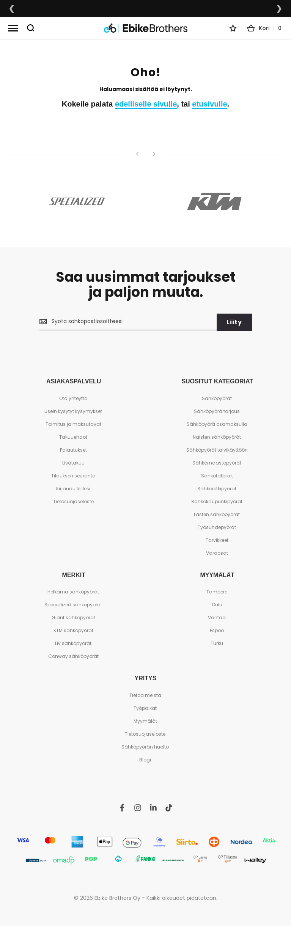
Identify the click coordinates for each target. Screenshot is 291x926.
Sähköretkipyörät (216, 488)
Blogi (145, 759)
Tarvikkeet (217, 539)
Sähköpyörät (217, 397)
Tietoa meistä (145, 694)
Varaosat (217, 552)
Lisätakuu (73, 462)
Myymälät (145, 720)
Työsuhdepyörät (217, 526)
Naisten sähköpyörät (217, 436)
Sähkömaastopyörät (216, 462)
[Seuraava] (154, 154)
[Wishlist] (233, 28)
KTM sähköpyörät (73, 630)
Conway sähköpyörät (73, 656)
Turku (217, 643)
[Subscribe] (234, 322)
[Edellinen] (137, 154)
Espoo (217, 630)
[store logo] (145, 28)
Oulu (217, 604)
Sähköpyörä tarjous (217, 410)
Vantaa (217, 617)
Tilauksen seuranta (73, 475)
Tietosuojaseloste (73, 501)
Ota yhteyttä (73, 397)
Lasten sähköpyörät (217, 513)
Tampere (216, 591)
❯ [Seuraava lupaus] (279, 8)
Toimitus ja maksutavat (73, 423)
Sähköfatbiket (217, 475)
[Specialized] (77, 201)
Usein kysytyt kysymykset (73, 410)
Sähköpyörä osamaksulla (217, 423)
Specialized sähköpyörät (73, 604)
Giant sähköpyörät (73, 617)
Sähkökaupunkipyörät (216, 501)
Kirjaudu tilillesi (73, 488)
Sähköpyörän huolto (145, 746)
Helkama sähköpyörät (73, 591)
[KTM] (215, 201)
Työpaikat (145, 707)
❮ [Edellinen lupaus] (11, 8)
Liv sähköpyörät (73, 643)
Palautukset (73, 449)
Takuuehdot (73, 436)
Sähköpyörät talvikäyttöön (217, 449)
